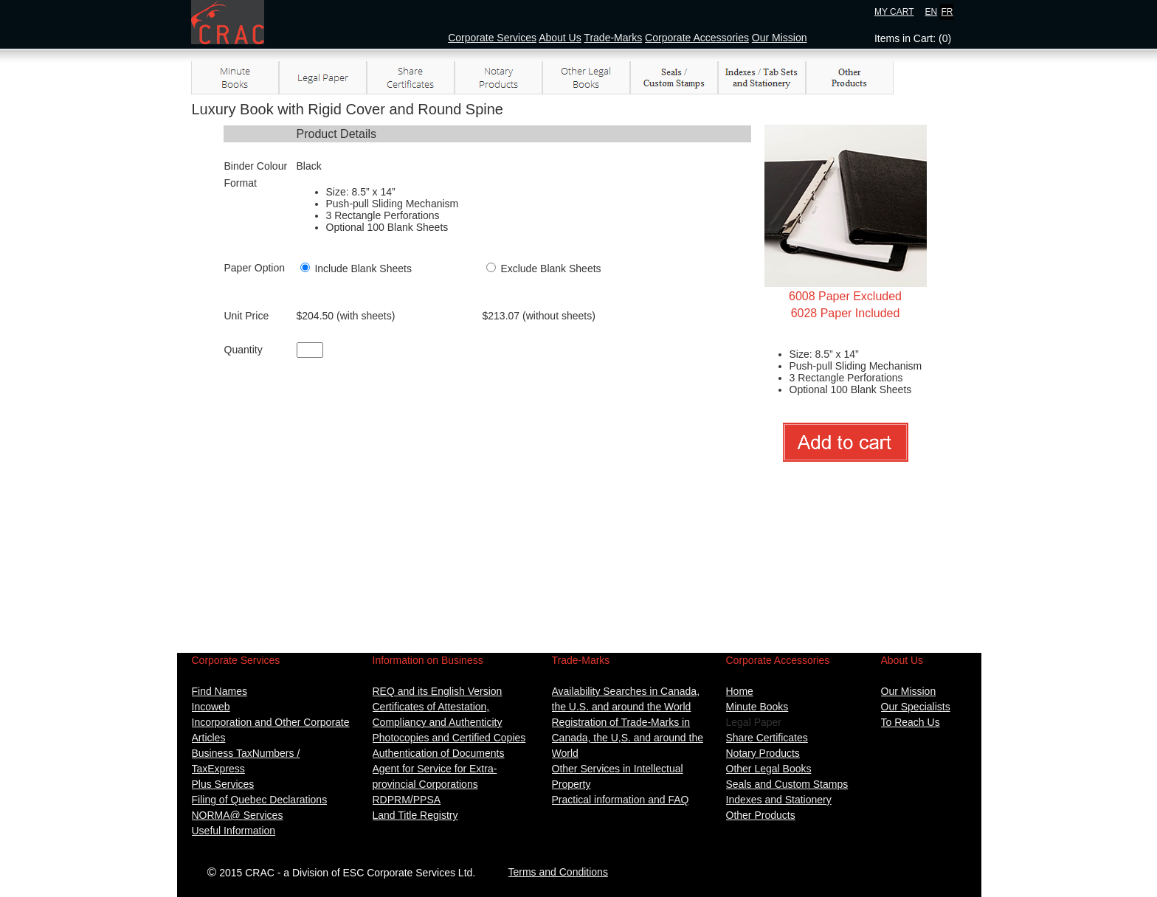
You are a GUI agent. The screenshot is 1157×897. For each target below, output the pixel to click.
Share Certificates (767, 738)
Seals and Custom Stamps (787, 784)
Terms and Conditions (558, 872)
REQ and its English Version (437, 691)
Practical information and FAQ (620, 800)
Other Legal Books (769, 769)
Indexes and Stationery (779, 800)
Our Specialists (915, 707)
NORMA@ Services (237, 815)
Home (739, 691)
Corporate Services (492, 38)
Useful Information (234, 831)
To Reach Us (910, 722)
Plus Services (223, 784)
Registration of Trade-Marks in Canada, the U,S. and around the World (627, 737)
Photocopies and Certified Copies (449, 738)
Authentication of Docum (429, 753)
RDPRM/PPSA (407, 800)
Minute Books (757, 707)
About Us (560, 38)
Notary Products (763, 753)
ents (494, 753)
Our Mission (779, 38)
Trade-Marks (613, 38)
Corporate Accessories (697, 38)
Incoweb (211, 707)
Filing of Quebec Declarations (260, 800)
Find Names (219, 691)
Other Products (760, 815)
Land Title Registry (415, 815)
